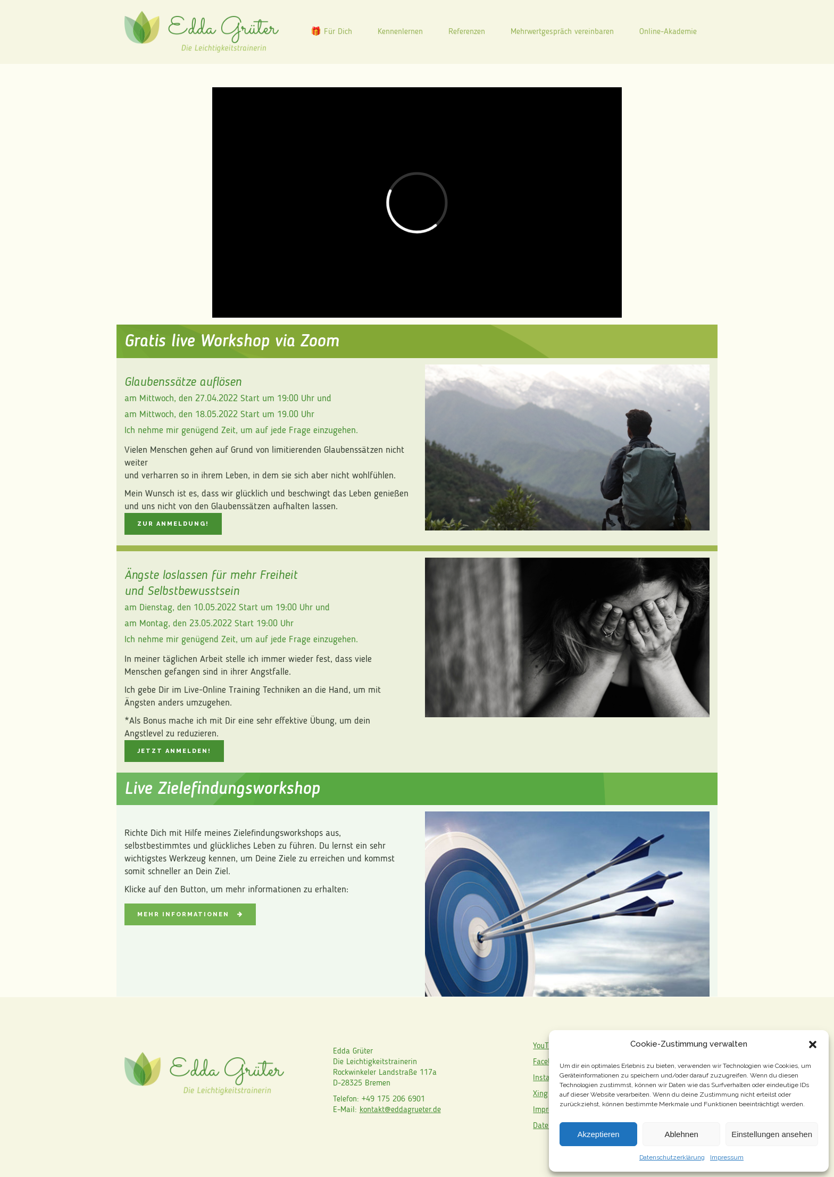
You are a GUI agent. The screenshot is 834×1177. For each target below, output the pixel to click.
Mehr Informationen (190, 914)
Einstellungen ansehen (771, 1134)
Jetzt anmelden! (174, 751)
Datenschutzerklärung (672, 1157)
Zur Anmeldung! (173, 523)
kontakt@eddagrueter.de (400, 1110)
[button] (812, 1044)
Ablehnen (681, 1134)
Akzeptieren (598, 1134)
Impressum (727, 1157)
